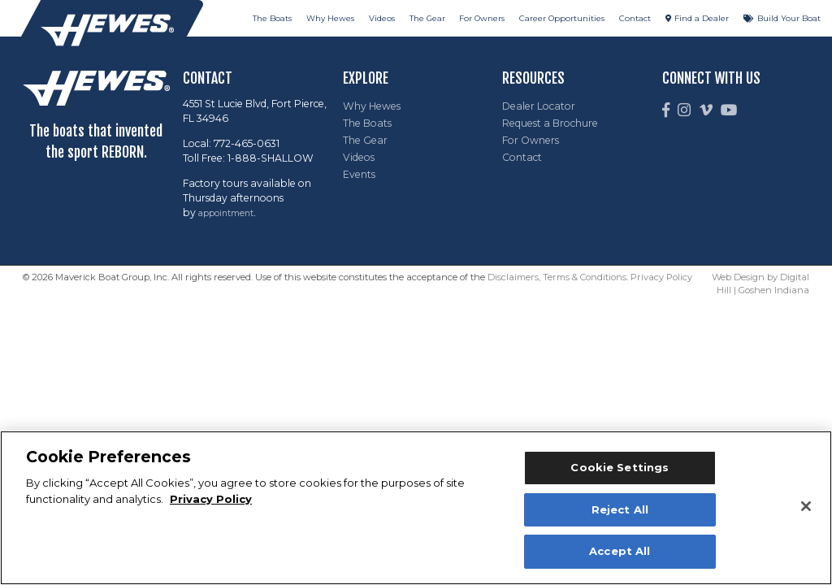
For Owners (482, 18)
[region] (416, 508)
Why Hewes (330, 18)
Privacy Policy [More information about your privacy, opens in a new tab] (211, 498)
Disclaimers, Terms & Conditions (557, 277)
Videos (382, 18)
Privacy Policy (661, 277)
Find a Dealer (701, 18)
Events (359, 174)
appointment (226, 213)
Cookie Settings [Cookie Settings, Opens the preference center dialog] (619, 467)
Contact (635, 18)
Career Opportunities (561, 18)
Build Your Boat (789, 18)
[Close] (806, 506)
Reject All (620, 509)
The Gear (427, 18)
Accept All (619, 550)
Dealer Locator (538, 106)
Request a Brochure (550, 123)
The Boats (272, 18)
